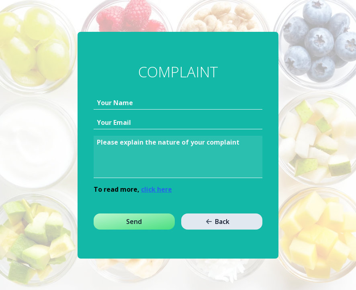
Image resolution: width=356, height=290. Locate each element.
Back (217, 221)
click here (156, 189)
